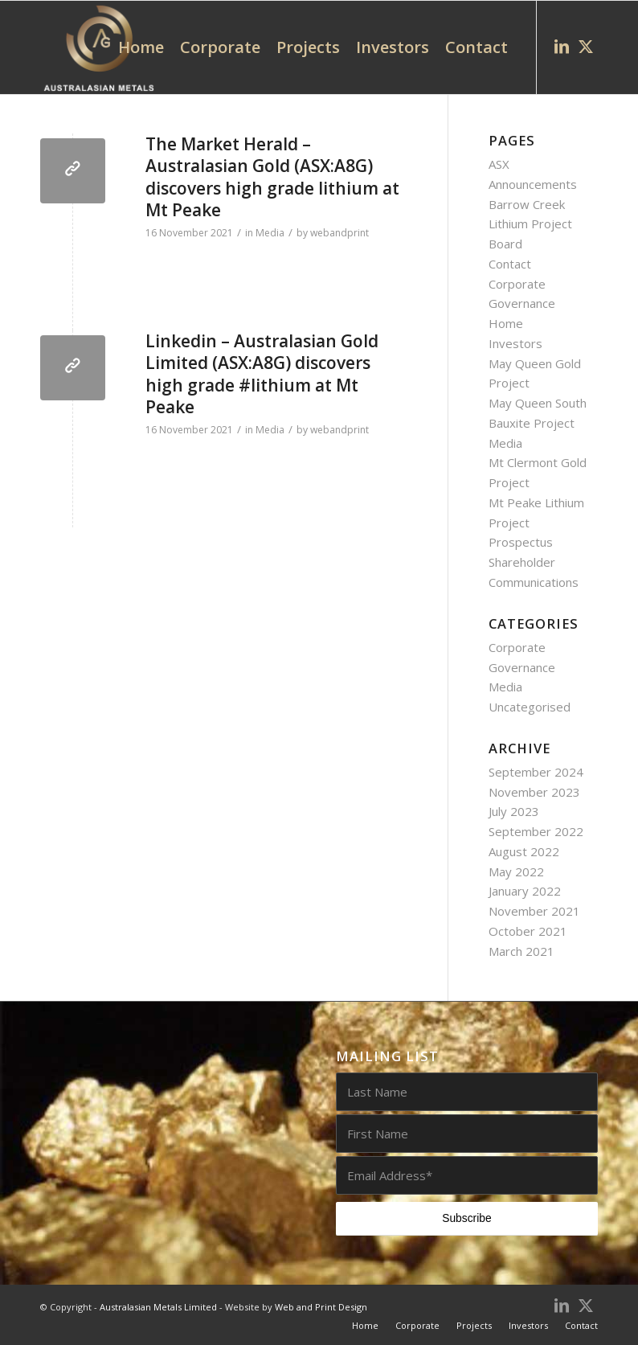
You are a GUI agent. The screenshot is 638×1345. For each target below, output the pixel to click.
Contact (510, 264)
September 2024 (536, 772)
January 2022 (525, 891)
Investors (515, 343)
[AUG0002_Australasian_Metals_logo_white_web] (98, 47)
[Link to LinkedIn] (562, 47)
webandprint (339, 233)
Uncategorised (530, 707)
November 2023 (534, 792)
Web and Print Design (321, 1307)
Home (506, 323)
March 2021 (521, 951)
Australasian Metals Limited (158, 1307)
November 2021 (534, 911)
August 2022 (524, 851)
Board (505, 244)
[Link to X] (586, 47)
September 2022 (536, 831)
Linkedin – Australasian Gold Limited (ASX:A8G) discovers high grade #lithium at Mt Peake (261, 374)
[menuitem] (141, 47)
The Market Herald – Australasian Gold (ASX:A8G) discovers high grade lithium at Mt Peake (272, 177)
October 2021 (528, 931)
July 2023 (514, 811)
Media (270, 233)
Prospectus (521, 542)
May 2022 (516, 871)
